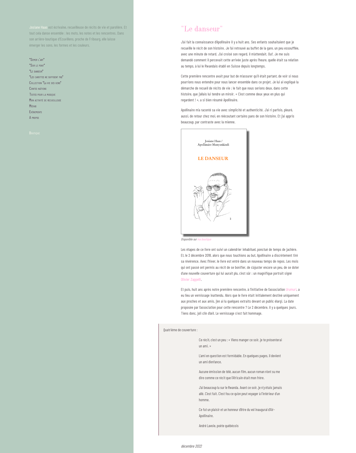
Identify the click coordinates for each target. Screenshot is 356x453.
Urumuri (291, 289)
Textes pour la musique (42, 94)
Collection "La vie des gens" (45, 82)
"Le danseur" (36, 70)
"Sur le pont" (37, 64)
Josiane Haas (38, 27)
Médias (32, 105)
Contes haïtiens (37, 88)
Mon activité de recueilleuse (45, 99)
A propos (34, 117)
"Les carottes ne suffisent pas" (46, 76)
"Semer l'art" (36, 59)
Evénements (35, 111)
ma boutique (204, 239)
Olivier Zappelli (191, 279)
